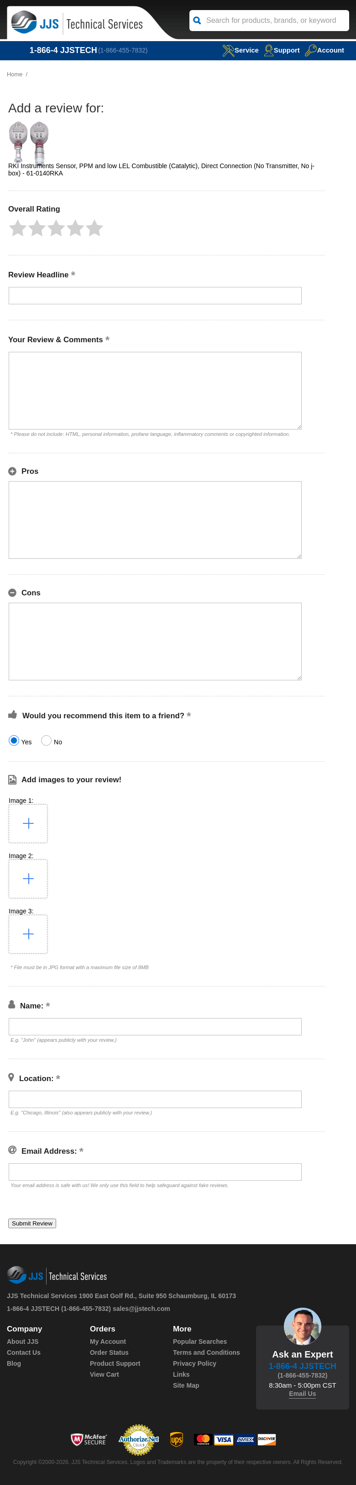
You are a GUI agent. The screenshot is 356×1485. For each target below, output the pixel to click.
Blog (14, 1363)
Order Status (109, 1352)
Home (15, 74)
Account (324, 50)
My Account (108, 1341)
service (239, 50)
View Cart (104, 1374)
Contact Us (24, 1352)
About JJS (22, 1341)
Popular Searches (200, 1341)
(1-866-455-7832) (123, 50)
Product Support (115, 1363)
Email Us (302, 1393)
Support (281, 50)
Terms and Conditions (206, 1352)
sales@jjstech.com (141, 1308)
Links (181, 1374)
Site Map (186, 1385)
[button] (18, 228)
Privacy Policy (194, 1363)
